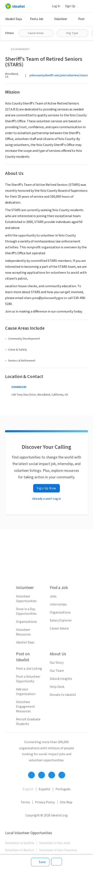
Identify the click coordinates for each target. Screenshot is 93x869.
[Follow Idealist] (31, 775)
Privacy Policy (45, 802)
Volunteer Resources (23, 632)
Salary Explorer (61, 620)
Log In (56, 6)
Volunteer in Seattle (19, 843)
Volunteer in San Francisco (58, 850)
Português (63, 789)
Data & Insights (61, 678)
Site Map (66, 802)
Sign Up (70, 6)
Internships (58, 604)
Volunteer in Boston (19, 850)
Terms (25, 802)
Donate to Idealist (63, 694)
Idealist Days (13, 19)
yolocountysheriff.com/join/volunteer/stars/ (58, 75)
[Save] (40, 862)
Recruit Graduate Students (28, 721)
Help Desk (57, 686)
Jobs (53, 596)
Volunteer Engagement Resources (25, 707)
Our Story (56, 662)
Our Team (57, 670)
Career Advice (59, 628)
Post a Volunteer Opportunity (28, 679)
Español (44, 789)
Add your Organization (25, 691)
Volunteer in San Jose (54, 843)
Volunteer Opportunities (26, 598)
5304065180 (18, 387)
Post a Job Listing (29, 668)
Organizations (26, 621)
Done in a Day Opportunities (26, 611)
